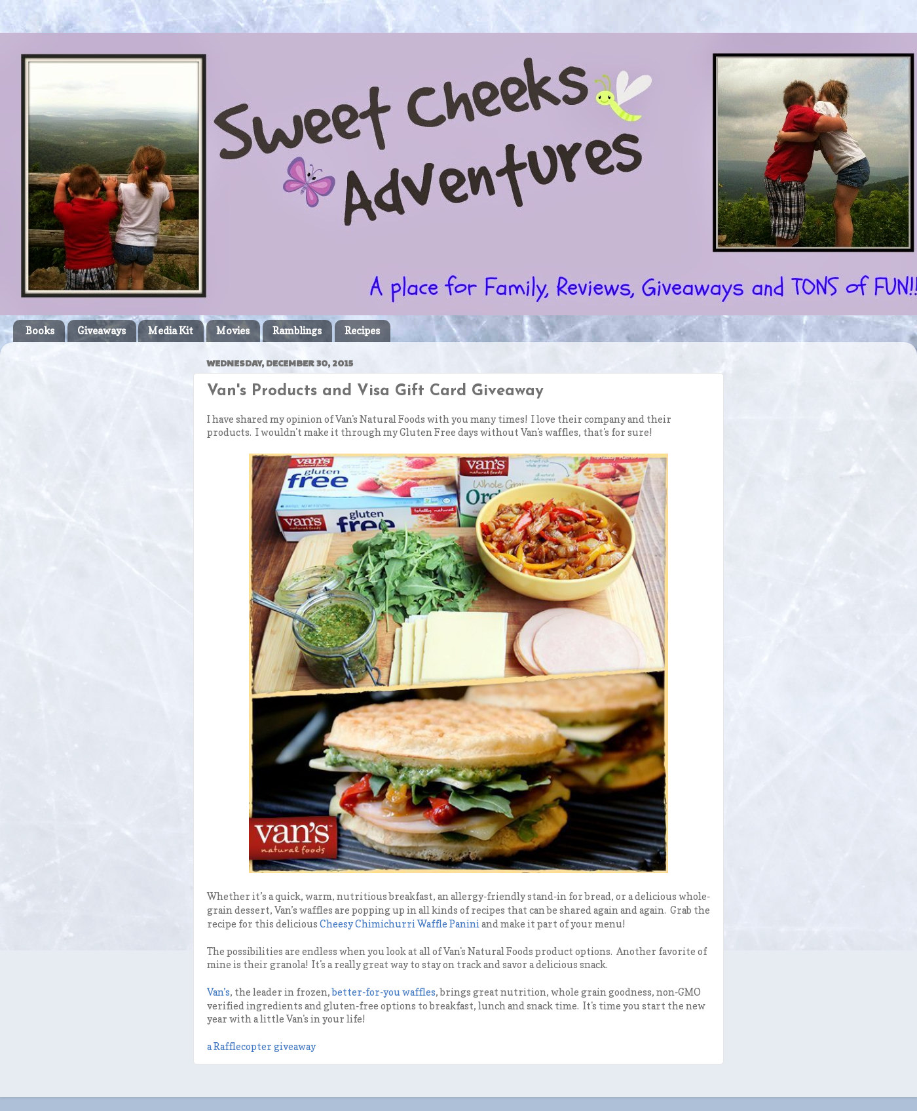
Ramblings (297, 330)
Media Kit (170, 330)
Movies (233, 330)
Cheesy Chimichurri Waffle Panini (399, 924)
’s (218, 992)
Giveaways (101, 330)
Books (40, 330)
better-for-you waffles (384, 992)
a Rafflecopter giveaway (261, 1047)
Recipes (362, 330)
